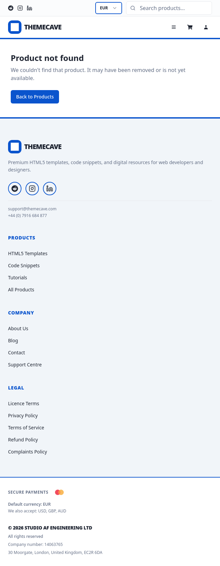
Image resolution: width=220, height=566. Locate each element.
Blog (13, 340)
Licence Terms (23, 403)
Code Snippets (24, 265)
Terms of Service (26, 427)
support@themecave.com (32, 209)
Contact (16, 352)
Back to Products (35, 96)
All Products (21, 289)
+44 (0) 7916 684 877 (27, 215)
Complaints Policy (27, 451)
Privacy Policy (23, 415)
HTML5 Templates (27, 253)
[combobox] (108, 8)
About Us (18, 328)
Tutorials (17, 277)
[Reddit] (10, 8)
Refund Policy (23, 439)
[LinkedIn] (29, 8)
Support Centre (25, 364)
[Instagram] (20, 8)
